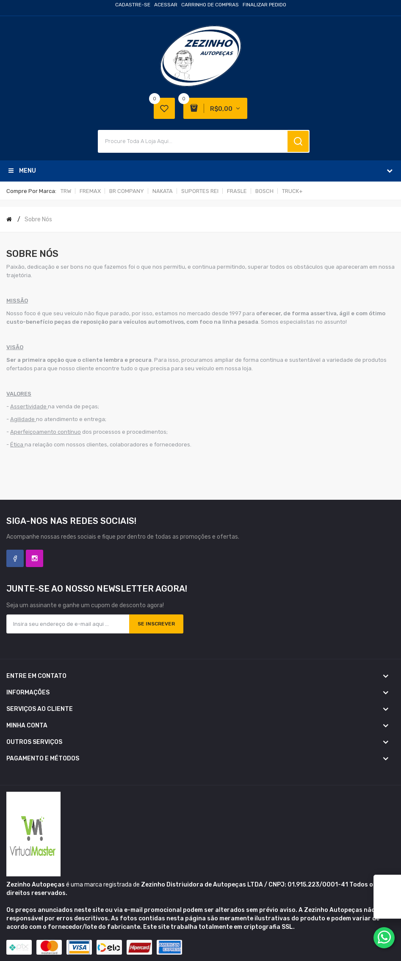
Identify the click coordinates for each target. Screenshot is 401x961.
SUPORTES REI (199, 191)
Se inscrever (156, 624)
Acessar (165, 5)
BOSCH (264, 191)
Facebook (15, 558)
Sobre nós (38, 219)
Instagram (34, 558)
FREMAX (90, 191)
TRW (66, 191)
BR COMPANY (126, 191)
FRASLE (237, 191)
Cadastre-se (132, 5)
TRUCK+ (292, 191)
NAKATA (162, 191)
